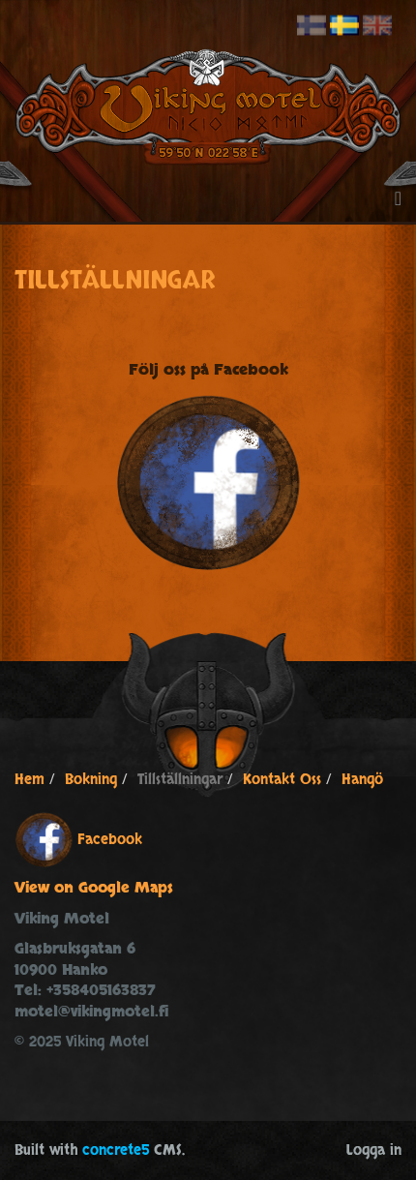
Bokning (91, 780)
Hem (30, 780)
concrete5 (115, 1150)
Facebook (109, 839)
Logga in (373, 1150)
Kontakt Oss (282, 780)
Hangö (362, 780)
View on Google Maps (94, 888)
